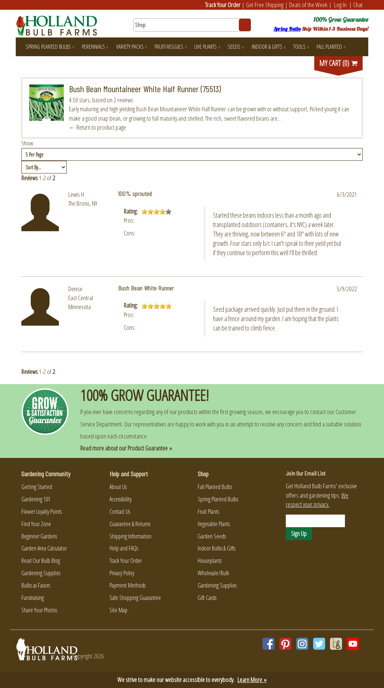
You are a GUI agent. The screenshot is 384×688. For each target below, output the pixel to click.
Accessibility (121, 499)
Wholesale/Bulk (213, 573)
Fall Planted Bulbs (215, 487)
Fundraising (32, 598)
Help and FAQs (124, 548)
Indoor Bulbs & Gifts (217, 548)
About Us (118, 487)
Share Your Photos (39, 610)
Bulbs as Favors (35, 585)
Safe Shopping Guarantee (135, 598)
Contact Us (120, 511)
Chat (358, 4)
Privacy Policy (122, 573)
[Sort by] (44, 167)
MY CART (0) (338, 63)
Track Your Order (222, 4)
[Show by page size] (192, 154)
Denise (75, 288)
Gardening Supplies (40, 573)
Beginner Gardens (39, 536)
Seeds (235, 46)
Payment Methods (128, 585)
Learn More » (252, 679)
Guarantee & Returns (130, 524)
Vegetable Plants (214, 524)
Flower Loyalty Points (41, 511)
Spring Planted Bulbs (50, 46)
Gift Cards (207, 598)
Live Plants (207, 46)
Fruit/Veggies (170, 46)
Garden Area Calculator (44, 548)
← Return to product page (97, 127)
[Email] (315, 521)
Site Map (119, 610)
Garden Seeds (212, 536)
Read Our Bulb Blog (40, 560)
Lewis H (76, 194)
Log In (340, 4)
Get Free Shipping (265, 4)
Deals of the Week (308, 4)
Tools (301, 46)
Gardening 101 (35, 499)
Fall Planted (330, 46)
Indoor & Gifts (268, 46)
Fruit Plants (208, 511)
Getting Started (36, 487)
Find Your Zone (36, 524)
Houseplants (210, 560)
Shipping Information (131, 536)
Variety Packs (131, 46)
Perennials (95, 46)
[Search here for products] (191, 24)
